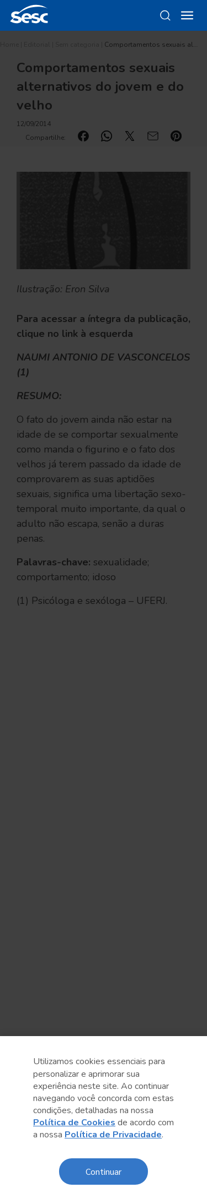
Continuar (103, 1171)
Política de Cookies (74, 1122)
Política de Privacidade (113, 1135)
